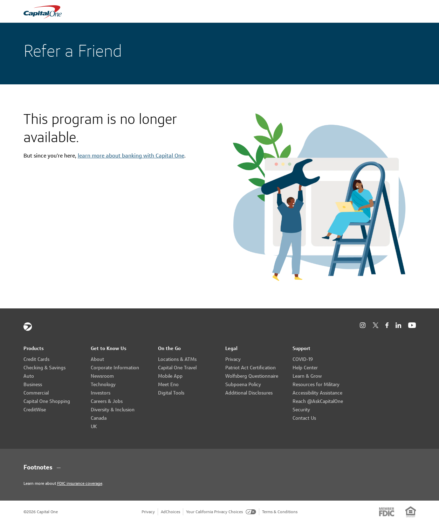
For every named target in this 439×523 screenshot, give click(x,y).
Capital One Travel (177, 367)
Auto (28, 376)
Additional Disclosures (249, 393)
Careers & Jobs (107, 401)
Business (32, 384)
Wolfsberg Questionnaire (251, 376)
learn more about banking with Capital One (131, 155)
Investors (100, 393)
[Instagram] (362, 325)
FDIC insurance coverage (79, 483)
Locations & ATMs (177, 359)
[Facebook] (387, 325)
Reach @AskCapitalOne (318, 401)
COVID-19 (303, 359)
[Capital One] (27, 326)
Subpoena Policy (243, 384)
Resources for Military (316, 384)
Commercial (36, 393)
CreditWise (34, 409)
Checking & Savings (44, 367)
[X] (375, 325)
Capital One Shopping (46, 401)
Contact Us (304, 418)
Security (301, 409)
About (97, 359)
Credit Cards (36, 359)
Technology (103, 384)
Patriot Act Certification (250, 367)
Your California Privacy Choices (221, 511)
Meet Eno (168, 384)
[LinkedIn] (398, 325)
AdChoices (170, 511)
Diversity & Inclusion (113, 409)
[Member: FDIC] (386, 511)
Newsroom (102, 376)
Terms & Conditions (279, 511)
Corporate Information (115, 367)
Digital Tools (171, 393)
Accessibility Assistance (317, 393)
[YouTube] (412, 325)
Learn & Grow (307, 376)
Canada (99, 418)
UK (94, 426)
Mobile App (170, 376)
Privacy (233, 359)
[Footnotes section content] (219, 467)
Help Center (305, 367)
